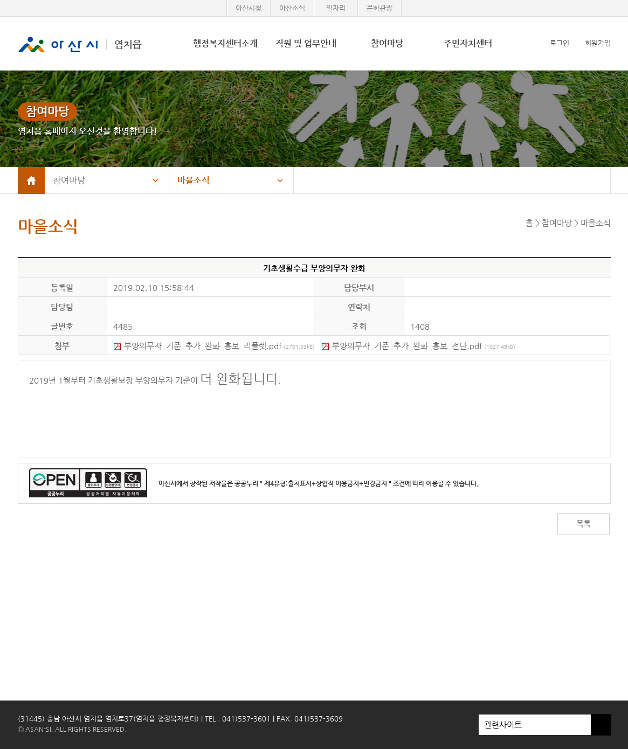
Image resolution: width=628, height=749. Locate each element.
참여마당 (387, 43)
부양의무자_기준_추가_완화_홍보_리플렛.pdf (214, 345)
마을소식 (193, 180)
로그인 (559, 43)
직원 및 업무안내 (305, 43)
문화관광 (379, 8)
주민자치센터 (468, 43)
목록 (583, 523)
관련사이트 (535, 725)
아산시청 (248, 8)
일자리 (336, 8)
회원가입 (598, 43)
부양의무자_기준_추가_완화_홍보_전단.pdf (418, 345)
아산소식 (292, 8)
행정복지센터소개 (225, 43)
